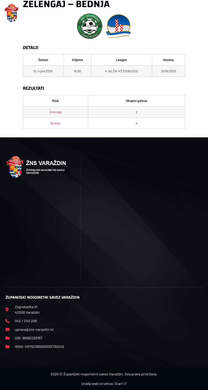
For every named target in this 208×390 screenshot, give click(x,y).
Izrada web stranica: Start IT (104, 383)
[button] (71, 13)
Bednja (55, 123)
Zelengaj (55, 112)
